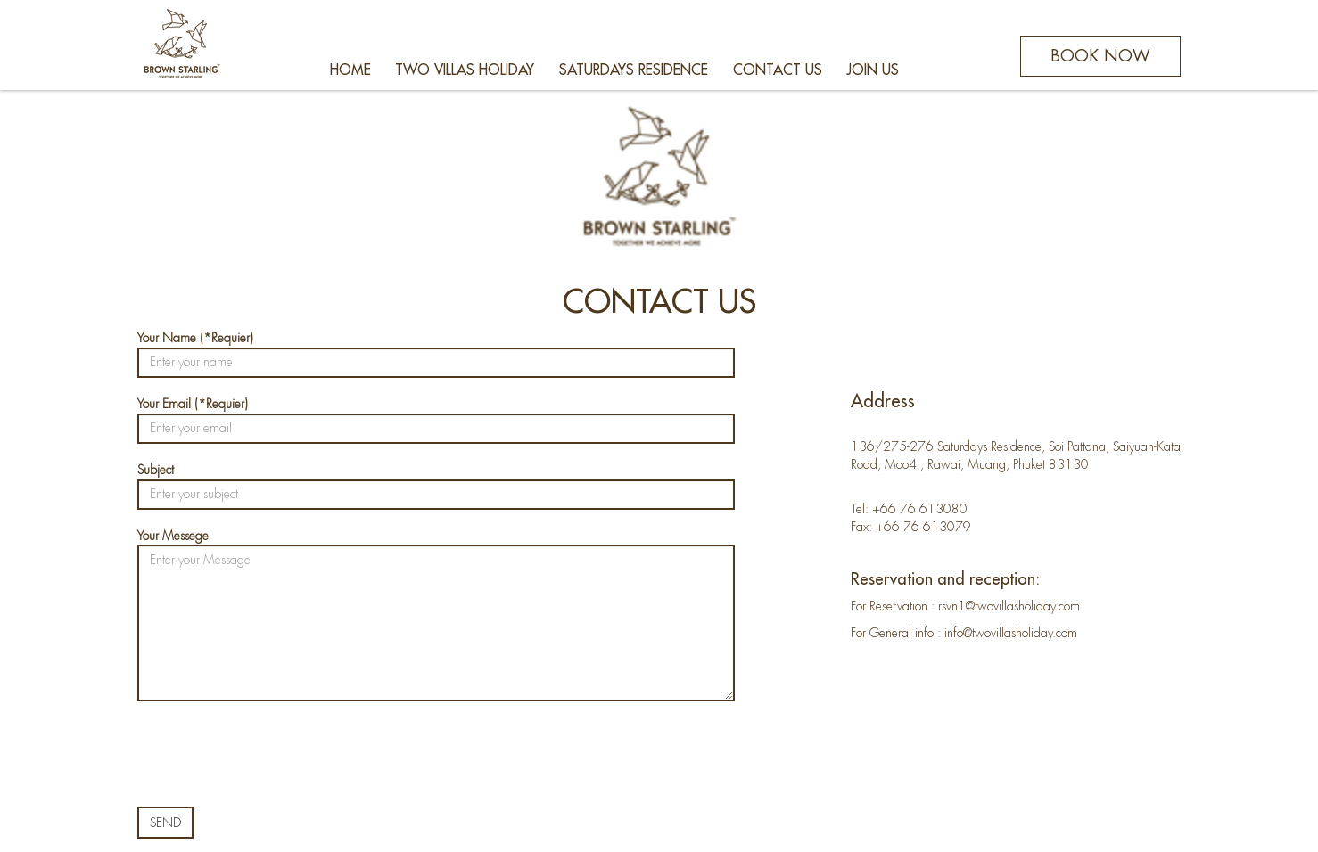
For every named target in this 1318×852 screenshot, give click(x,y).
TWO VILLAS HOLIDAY (464, 70)
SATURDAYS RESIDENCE (633, 70)
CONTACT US (777, 70)
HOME (350, 70)
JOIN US (872, 70)
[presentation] (272, 754)
